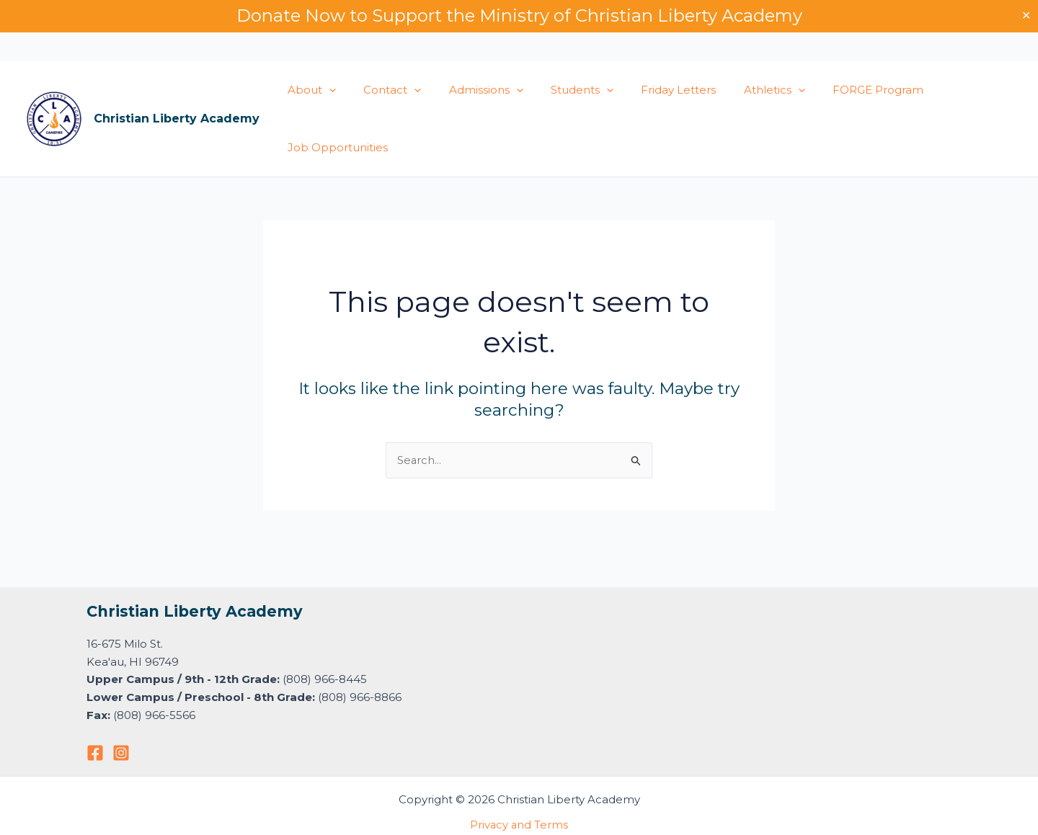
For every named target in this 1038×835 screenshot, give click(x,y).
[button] (326, 90)
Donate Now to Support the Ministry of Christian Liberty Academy (519, 15)
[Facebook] (95, 753)
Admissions (471, 90)
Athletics (741, 90)
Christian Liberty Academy (177, 118)
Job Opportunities (335, 147)
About (309, 90)
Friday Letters (651, 90)
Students (561, 90)
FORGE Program (839, 90)
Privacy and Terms (519, 824)
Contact (383, 90)
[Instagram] (121, 753)
